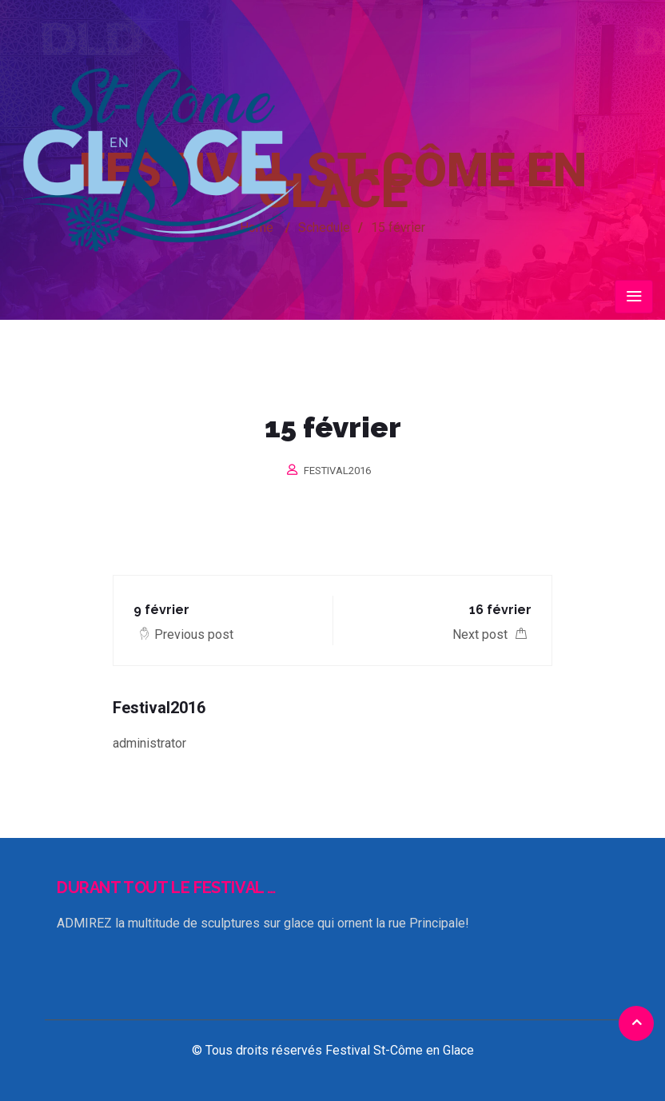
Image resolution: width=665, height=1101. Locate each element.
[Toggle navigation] (634, 296)
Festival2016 (337, 471)
